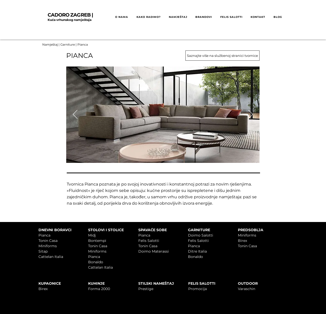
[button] (148, 17)
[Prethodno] (75, 115)
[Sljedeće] (250, 115)
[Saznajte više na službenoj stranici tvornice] (222, 55)
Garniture (68, 44)
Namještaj (50, 44)
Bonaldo (95, 262)
